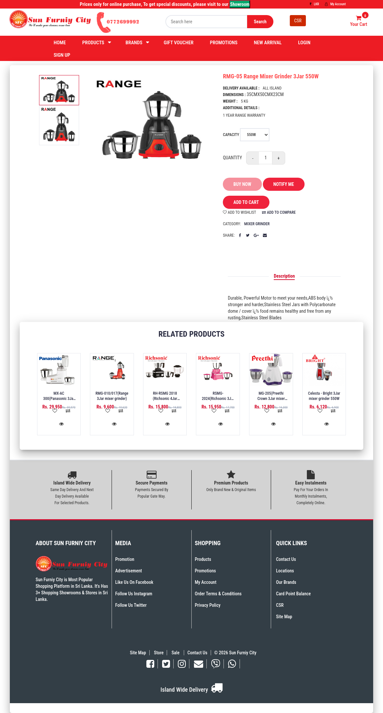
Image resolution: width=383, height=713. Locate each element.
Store (158, 652)
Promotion (124, 559)
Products (93, 43)
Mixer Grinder (257, 224)
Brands (134, 43)
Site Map (284, 616)
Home (60, 43)
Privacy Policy (208, 605)
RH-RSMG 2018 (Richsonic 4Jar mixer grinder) (165, 398)
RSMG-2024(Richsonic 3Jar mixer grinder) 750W (218, 398)
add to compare (279, 212)
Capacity (246, 134)
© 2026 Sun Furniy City (234, 652)
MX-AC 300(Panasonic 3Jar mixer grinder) (58, 398)
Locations (285, 570)
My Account (335, 4)
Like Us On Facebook (134, 582)
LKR (314, 4)
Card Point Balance (293, 593)
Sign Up (62, 55)
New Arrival (268, 43)
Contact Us (286, 559)
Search (260, 21)
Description (284, 276)
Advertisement (128, 570)
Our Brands (286, 582)
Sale (176, 652)
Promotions (224, 43)
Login (304, 43)
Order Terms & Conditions (218, 593)
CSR (298, 20)
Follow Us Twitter (131, 605)
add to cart (241, 202)
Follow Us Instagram (133, 593)
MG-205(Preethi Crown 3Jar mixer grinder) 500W (271, 398)
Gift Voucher (179, 43)
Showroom (239, 4)
